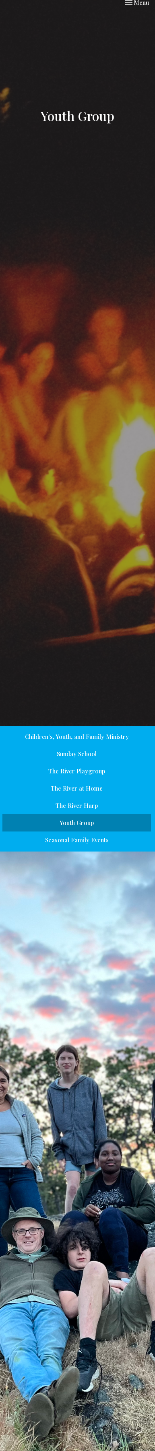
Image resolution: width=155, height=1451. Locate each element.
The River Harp (77, 805)
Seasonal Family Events (77, 840)
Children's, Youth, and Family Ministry (77, 737)
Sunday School (77, 754)
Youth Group (77, 823)
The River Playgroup (76, 771)
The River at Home (77, 788)
